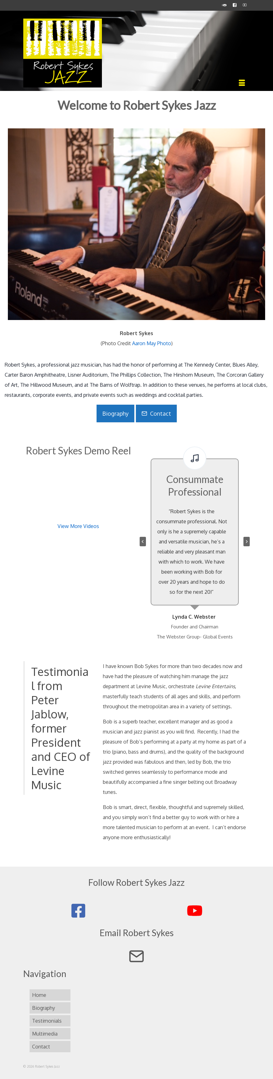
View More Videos (78, 526)
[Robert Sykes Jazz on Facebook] (78, 911)
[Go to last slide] (143, 541)
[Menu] (242, 83)
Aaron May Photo (151, 343)
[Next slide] (246, 541)
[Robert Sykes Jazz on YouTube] (195, 911)
